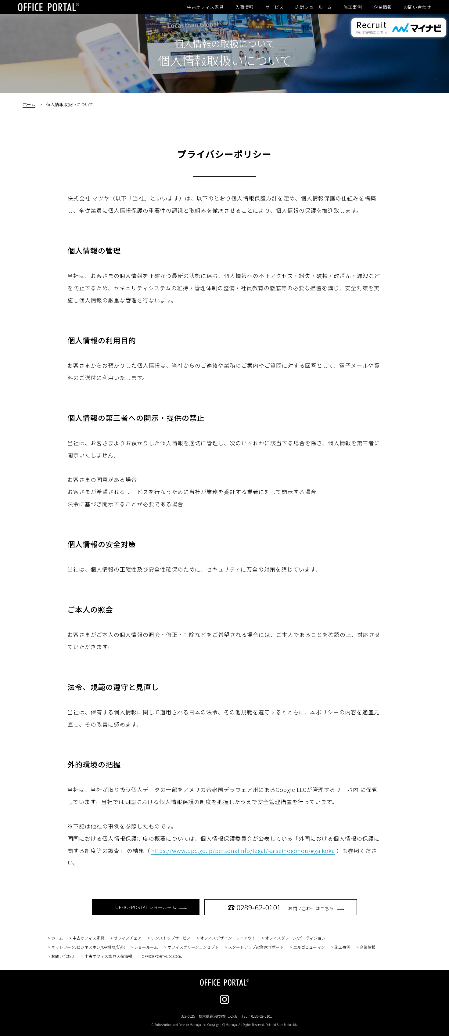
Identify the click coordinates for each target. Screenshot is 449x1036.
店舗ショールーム (313, 7)
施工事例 (352, 7)
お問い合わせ (417, 7)
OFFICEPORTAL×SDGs (162, 956)
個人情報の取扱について (224, 43)
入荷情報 (244, 7)
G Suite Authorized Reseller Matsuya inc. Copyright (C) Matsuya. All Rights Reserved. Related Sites (225, 1024)
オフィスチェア (128, 938)
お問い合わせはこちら (286, 907)
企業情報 (383, 7)
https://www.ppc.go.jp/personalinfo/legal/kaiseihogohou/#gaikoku (243, 850)
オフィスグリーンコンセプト (193, 947)
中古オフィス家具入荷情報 (108, 956)
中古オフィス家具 (205, 7)
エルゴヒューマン (309, 947)
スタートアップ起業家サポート (256, 947)
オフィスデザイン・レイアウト (228, 938)
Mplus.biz (291, 1024)
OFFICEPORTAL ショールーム (151, 907)
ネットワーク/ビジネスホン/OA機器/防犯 (88, 947)
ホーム (29, 104)
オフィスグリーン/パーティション (295, 938)
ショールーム (146, 947)
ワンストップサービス (171, 938)
